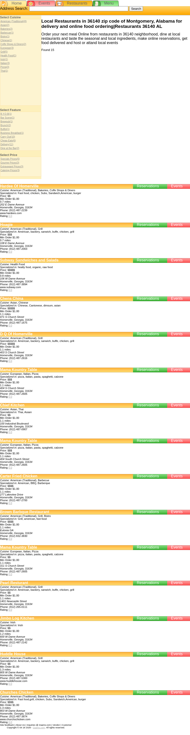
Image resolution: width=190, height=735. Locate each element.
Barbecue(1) (7, 32)
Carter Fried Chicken (18, 476)
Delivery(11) (6, 144)
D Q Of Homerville (16, 334)
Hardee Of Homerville (19, 186)
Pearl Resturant (14, 583)
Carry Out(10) (7, 136)
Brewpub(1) (6, 121)
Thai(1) (4, 71)
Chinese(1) (6, 40)
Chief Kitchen (12, 405)
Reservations (148, 186)
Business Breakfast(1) (12, 133)
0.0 (10, 216)
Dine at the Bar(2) (9, 148)
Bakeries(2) (6, 29)
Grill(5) (4, 51)
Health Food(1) (8, 55)
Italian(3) (5, 63)
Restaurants (77, 3)
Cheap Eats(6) (8, 140)
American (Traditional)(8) (13, 21)
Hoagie (6, 225)
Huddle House (13, 654)
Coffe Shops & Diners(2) (13, 44)
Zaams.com (39, 727)
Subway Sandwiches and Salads (29, 260)
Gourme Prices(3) (9, 162)
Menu (109, 3)
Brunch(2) (5, 125)
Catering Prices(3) (10, 170)
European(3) (7, 48)
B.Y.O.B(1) (6, 114)
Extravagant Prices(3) (11, 166)
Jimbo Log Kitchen (17, 618)
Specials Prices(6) (10, 159)
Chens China (11, 298)
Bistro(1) (5, 36)
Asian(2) (4, 25)
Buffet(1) (5, 129)
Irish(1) (4, 59)
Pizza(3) (4, 67)
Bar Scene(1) (7, 117)
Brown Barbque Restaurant (24, 512)
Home (17, 3)
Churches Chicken (16, 692)
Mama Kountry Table (18, 370)
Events (44, 3)
